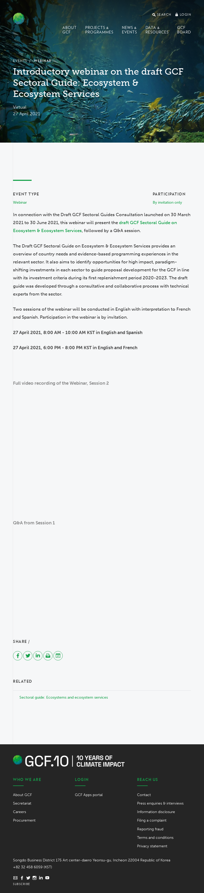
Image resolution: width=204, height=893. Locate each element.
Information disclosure (156, 812)
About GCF (69, 29)
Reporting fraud (150, 829)
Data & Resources (157, 29)
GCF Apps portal (89, 795)
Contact (144, 795)
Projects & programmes (99, 29)
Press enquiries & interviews (160, 803)
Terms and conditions (155, 837)
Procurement (24, 820)
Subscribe (21, 884)
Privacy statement (152, 846)
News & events (129, 29)
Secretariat (22, 803)
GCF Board (184, 29)
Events (20, 61)
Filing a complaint (152, 820)
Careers (19, 812)
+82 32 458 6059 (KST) (32, 867)
